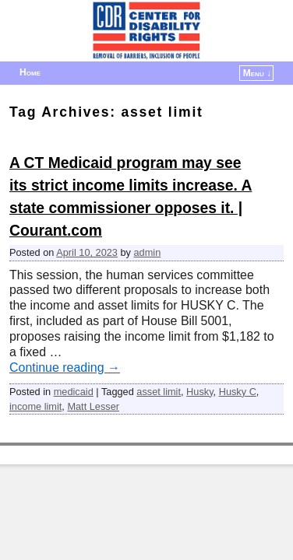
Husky (199, 391)
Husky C (237, 391)
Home (30, 72)
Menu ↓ (257, 73)
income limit (35, 406)
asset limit (158, 391)
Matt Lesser (93, 406)
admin (147, 252)
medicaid (74, 391)
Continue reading (64, 367)
